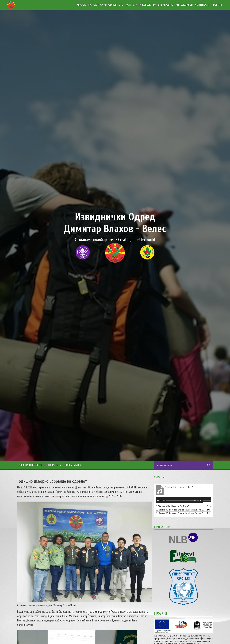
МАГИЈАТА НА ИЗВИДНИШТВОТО (105, 4)
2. (180, 509)
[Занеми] (201, 500)
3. (180, 513)
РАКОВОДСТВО (147, 4)
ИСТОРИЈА (131, 4)
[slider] (180, 500)
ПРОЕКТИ (217, 4)
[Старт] (158, 500)
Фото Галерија (53, 465)
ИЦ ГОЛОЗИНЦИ (184, 4)
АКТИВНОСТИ (202, 4)
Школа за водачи (74, 465)
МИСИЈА (81, 4)
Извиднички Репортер (30, 465)
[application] (183, 500)
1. (172, 506)
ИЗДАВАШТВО (165, 4)
